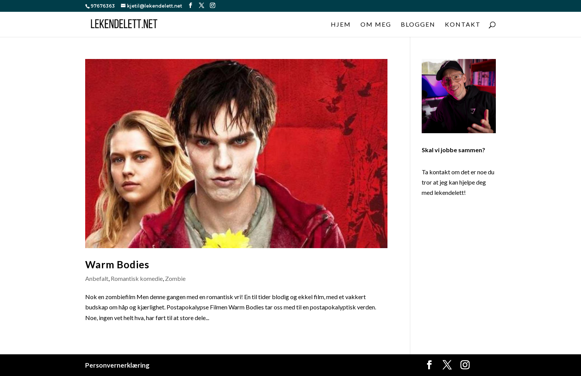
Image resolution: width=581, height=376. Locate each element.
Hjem (341, 25)
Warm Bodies (117, 264)
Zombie (175, 278)
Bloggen (418, 25)
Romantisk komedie (137, 278)
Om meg (375, 25)
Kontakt (463, 25)
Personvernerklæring (117, 365)
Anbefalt (96, 278)
